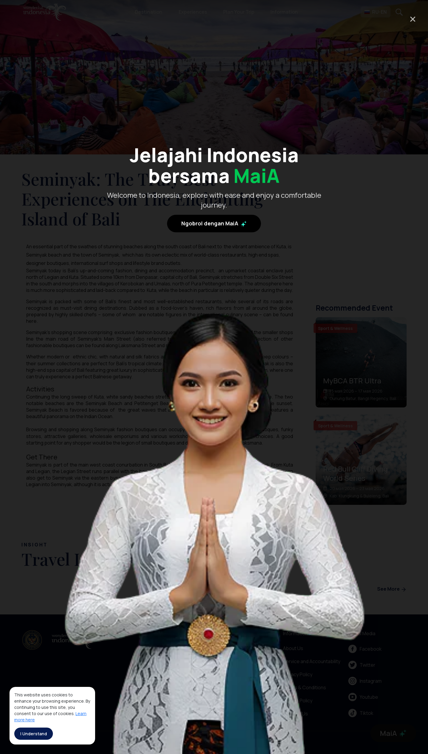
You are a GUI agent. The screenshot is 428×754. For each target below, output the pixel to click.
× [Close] (412, 19)
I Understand (33, 733)
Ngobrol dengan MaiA (214, 223)
